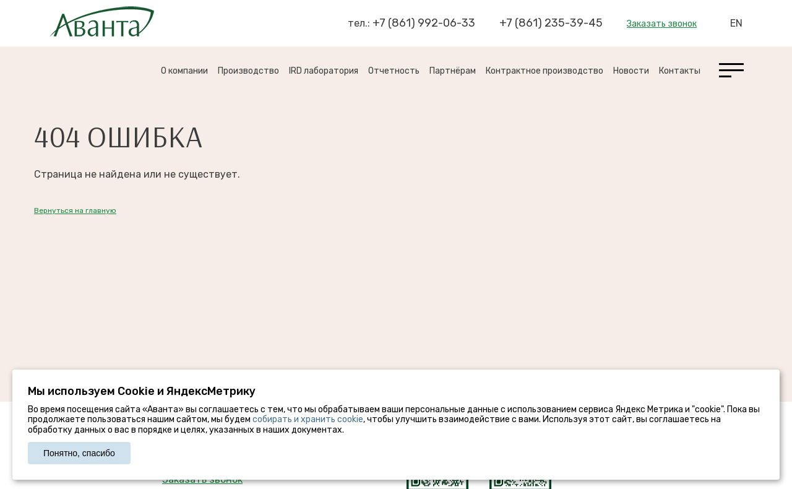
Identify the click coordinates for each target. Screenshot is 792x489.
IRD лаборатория (323, 71)
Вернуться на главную (75, 210)
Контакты (679, 71)
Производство (248, 71)
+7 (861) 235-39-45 (551, 23)
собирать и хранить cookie (307, 419)
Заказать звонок (662, 24)
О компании (184, 71)
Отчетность (394, 71)
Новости (631, 71)
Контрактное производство (544, 71)
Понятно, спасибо (79, 453)
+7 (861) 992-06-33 (423, 23)
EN (736, 23)
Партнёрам (452, 71)
